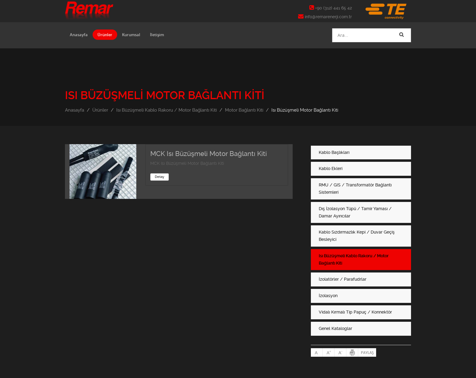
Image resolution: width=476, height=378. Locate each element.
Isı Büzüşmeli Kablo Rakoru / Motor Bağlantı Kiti (166, 110)
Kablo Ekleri (330, 168)
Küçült (340, 352)
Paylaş (367, 352)
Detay (159, 177)
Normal (317, 352)
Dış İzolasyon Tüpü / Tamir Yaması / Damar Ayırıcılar (355, 212)
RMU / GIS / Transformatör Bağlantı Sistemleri (355, 188)
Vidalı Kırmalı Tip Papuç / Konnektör (355, 312)
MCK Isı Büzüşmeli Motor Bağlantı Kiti (208, 154)
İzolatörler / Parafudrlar (342, 279)
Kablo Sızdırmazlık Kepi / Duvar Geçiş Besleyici (357, 236)
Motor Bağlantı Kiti (244, 110)
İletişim (157, 34)
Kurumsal (131, 34)
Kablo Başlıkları (334, 152)
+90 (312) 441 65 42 (330, 7)
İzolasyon (328, 295)
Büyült (329, 352)
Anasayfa (79, 34)
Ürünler (104, 34)
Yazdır (352, 352)
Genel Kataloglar (335, 328)
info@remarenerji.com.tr (325, 16)
